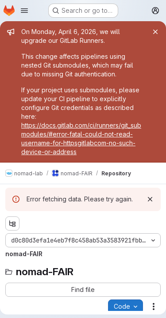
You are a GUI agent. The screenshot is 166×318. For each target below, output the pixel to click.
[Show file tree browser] (12, 223)
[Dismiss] (150, 199)
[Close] (155, 31)
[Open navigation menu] (24, 11)
